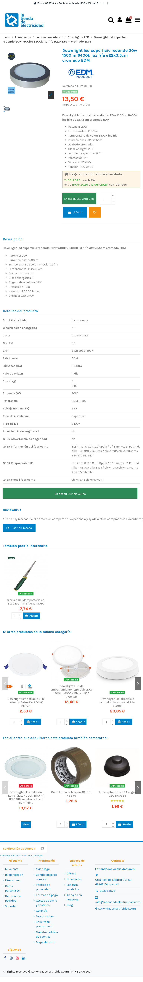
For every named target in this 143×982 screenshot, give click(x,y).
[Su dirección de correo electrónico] (19, 849)
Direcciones (13, 880)
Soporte (10, 906)
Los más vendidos (73, 887)
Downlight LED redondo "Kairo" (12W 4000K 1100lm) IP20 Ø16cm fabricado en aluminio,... (25, 797)
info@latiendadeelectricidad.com (117, 902)
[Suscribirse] (42, 849)
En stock (70, 198)
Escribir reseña (19, 527)
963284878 (107, 890)
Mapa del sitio (45, 942)
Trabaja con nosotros (74, 897)
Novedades (74, 879)
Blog (70, 905)
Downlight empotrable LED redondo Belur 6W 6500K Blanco (25, 702)
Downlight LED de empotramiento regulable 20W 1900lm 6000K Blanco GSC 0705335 (71, 691)
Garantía (41, 910)
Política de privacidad (43, 887)
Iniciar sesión (14, 874)
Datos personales (12, 888)
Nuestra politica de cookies (47, 934)
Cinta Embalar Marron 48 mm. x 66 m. (71, 793)
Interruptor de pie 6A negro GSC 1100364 (117, 793)
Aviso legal (43, 869)
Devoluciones (45, 916)
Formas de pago (47, 895)
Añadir (75, 212)
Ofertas (71, 873)
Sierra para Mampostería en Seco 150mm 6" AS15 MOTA (25, 601)
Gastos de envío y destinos (46, 903)
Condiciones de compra (46, 877)
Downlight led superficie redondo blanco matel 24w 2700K (117, 702)
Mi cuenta (11, 869)
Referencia (69, 86)
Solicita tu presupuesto (44, 924)
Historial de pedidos (13, 898)
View (26, 824)
